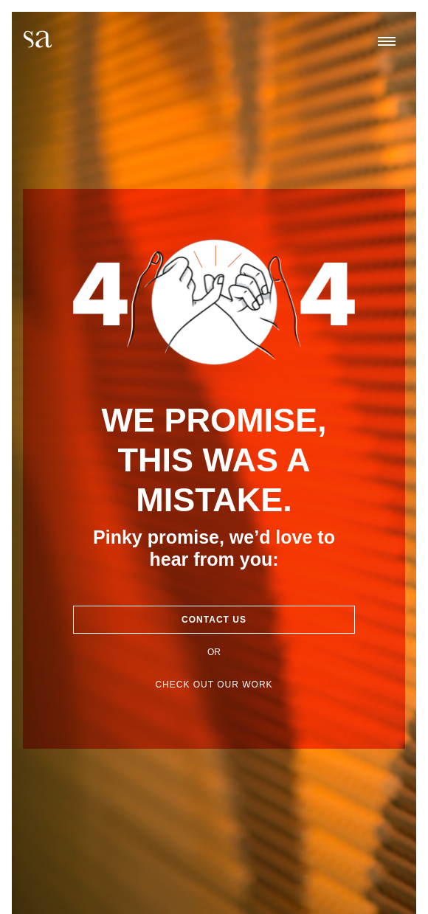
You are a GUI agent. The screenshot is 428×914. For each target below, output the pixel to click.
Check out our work (213, 684)
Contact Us (214, 619)
